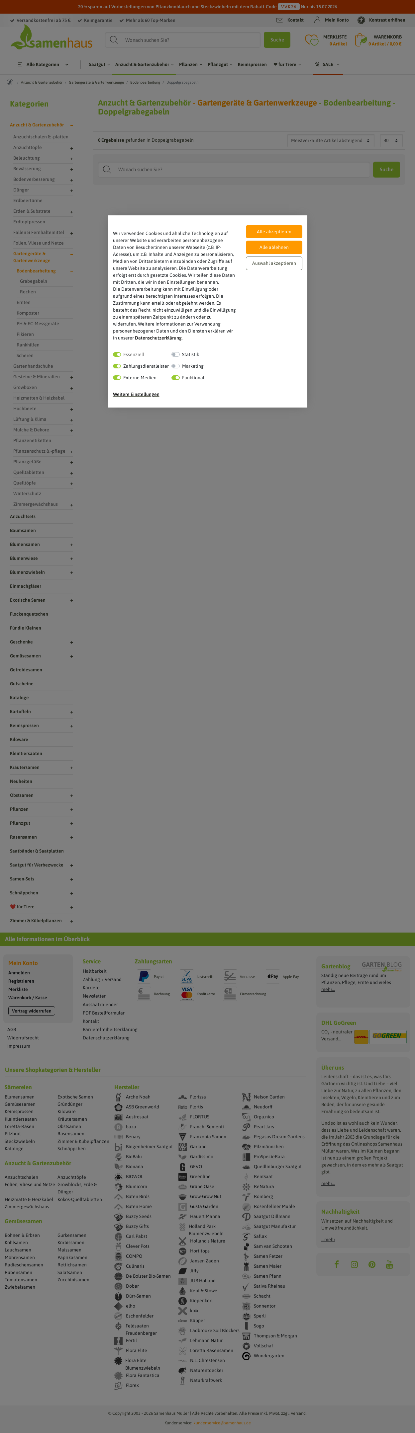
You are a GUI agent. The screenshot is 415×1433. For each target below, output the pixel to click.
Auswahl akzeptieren (274, 263)
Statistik (190, 354)
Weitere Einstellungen (136, 394)
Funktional (193, 377)
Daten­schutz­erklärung (158, 337)
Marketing (193, 366)
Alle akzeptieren (274, 231)
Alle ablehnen (274, 247)
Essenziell (133, 354)
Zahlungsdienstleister (146, 366)
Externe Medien (139, 377)
